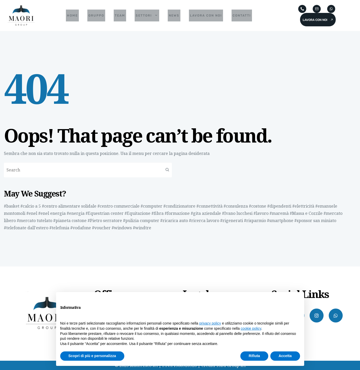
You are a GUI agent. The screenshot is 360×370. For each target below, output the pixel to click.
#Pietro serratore (105, 220)
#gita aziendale (206, 213)
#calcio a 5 (30, 206)
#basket (11, 206)
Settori (147, 15)
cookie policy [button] (251, 328)
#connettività (209, 206)
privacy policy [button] (210, 323)
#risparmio (255, 220)
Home (72, 15)
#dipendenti (279, 206)
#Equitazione (137, 213)
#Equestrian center (105, 213)
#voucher (101, 228)
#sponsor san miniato (315, 220)
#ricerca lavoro (204, 220)
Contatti (242, 15)
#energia (76, 213)
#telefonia (59, 228)
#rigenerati (231, 220)
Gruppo (96, 15)
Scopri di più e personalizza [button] (92, 356)
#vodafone (80, 228)
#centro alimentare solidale (69, 206)
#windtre (142, 228)
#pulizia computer (141, 220)
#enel (31, 213)
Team (120, 15)
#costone (257, 206)
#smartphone (280, 220)
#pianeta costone (70, 220)
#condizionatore (179, 206)
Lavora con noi (206, 15)
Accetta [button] (285, 356)
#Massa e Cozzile (306, 213)
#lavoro (261, 213)
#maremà (279, 213)
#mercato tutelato (34, 220)
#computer (151, 206)
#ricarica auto (174, 220)
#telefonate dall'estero (26, 228)
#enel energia (52, 213)
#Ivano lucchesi (237, 213)
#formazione (177, 213)
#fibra (157, 213)
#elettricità (303, 206)
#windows (122, 228)
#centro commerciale (118, 206)
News (174, 15)
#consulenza (236, 206)
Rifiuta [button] (254, 356)
